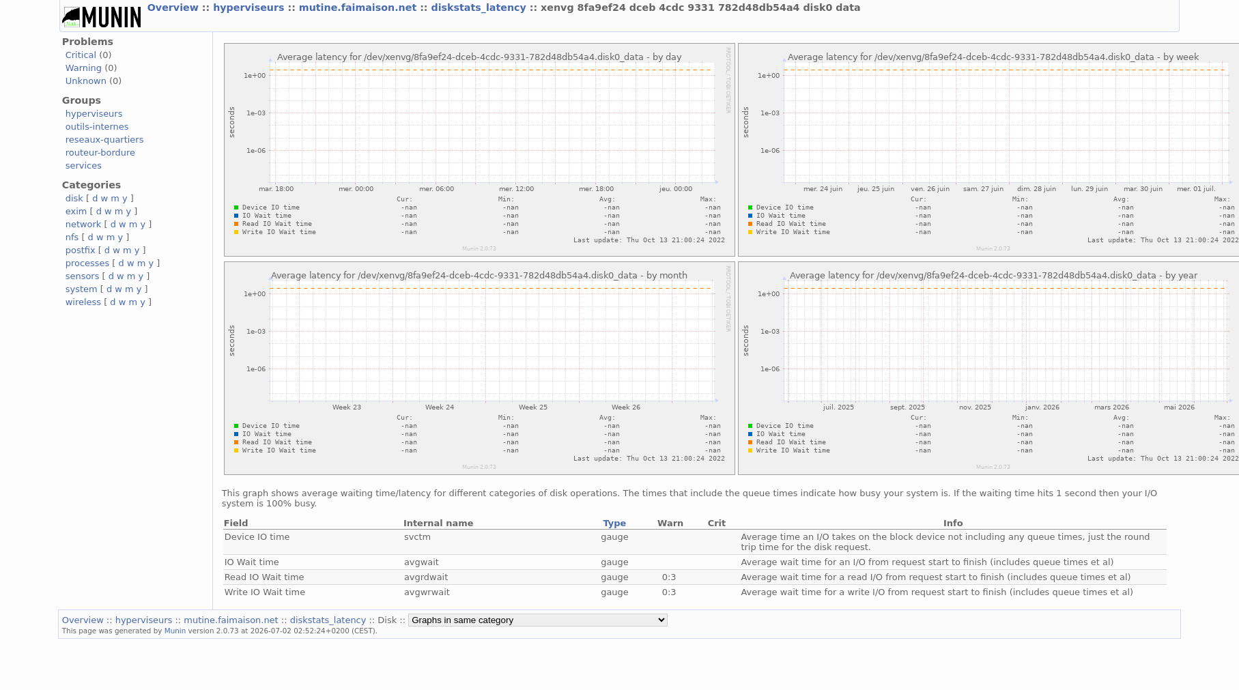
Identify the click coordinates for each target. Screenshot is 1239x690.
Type (615, 523)
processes (88, 263)
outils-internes (97, 126)
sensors (83, 276)
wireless (83, 302)
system (82, 289)
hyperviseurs (250, 7)
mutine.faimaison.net (359, 7)
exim (76, 211)
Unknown (86, 81)
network (84, 224)
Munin (175, 631)
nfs (72, 237)
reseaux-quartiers (105, 139)
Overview (174, 7)
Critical (81, 55)
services (84, 165)
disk (74, 198)
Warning (84, 68)
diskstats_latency (480, 7)
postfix (81, 250)
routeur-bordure (100, 152)
